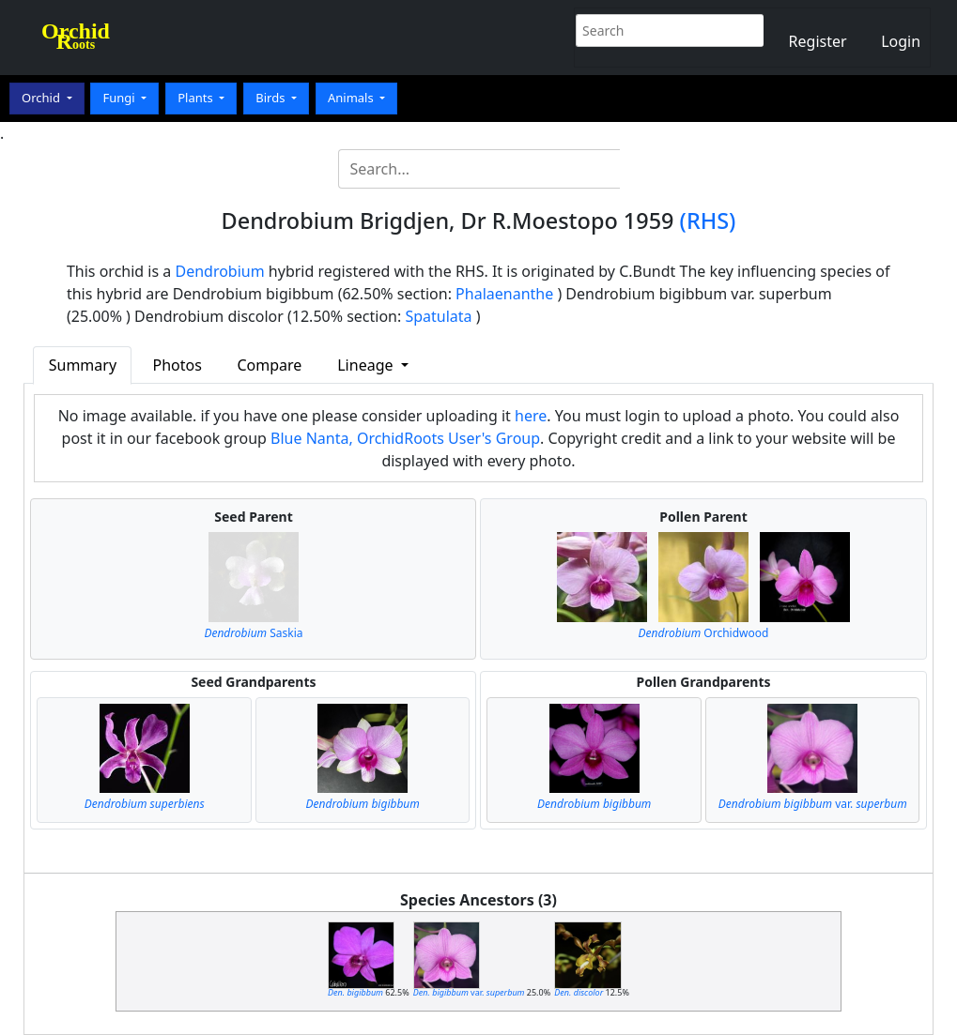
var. (812, 804)
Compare (270, 365)
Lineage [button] (366, 365)
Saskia (253, 633)
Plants (197, 97)
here (531, 415)
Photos (177, 365)
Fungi (120, 97)
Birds (271, 97)
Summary (82, 365)
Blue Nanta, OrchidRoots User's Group (405, 438)
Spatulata (438, 316)
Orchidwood (704, 633)
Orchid (42, 97)
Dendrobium (219, 271)
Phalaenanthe (504, 293)
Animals (352, 97)
